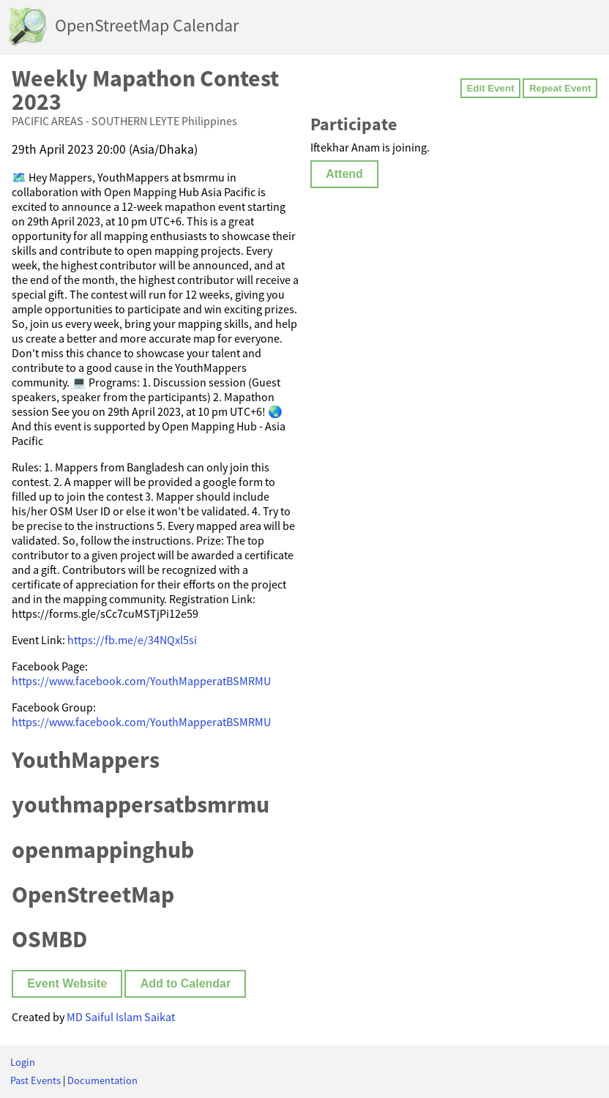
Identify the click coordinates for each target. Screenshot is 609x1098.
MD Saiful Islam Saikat (121, 1016)
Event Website (67, 983)
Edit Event (490, 88)
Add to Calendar (186, 983)
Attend (344, 174)
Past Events (35, 1080)
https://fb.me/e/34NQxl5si (132, 639)
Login (22, 1062)
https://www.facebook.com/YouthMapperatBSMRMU (141, 680)
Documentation (102, 1080)
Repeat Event (560, 88)
